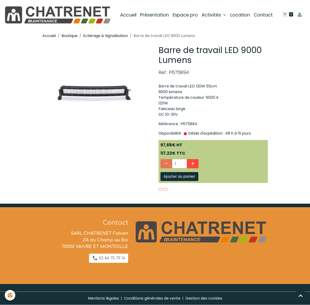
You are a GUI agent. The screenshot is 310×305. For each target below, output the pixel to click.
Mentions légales (103, 298)
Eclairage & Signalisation (105, 35)
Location (240, 15)
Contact (263, 15)
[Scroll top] (300, 295)
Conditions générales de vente (152, 298)
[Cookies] (10, 295)
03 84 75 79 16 (108, 258)
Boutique (69, 35)
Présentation (154, 15)
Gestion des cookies (203, 298)
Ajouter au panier (179, 176)
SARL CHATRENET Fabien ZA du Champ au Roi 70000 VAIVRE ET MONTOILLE (95, 240)
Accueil (128, 15)
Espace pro (185, 15)
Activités (212, 15)
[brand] (58, 15)
